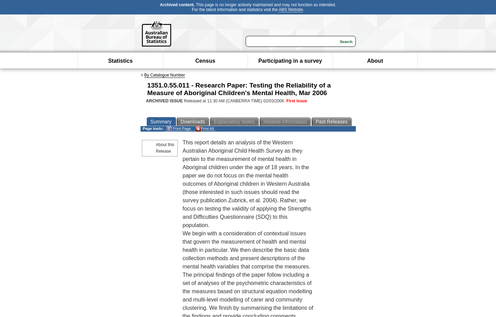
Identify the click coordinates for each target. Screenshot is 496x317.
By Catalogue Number (164, 75)
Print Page (178, 128)
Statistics (120, 61)
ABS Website (291, 9)
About (375, 61)
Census (205, 61)
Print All (204, 128)
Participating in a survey (290, 61)
